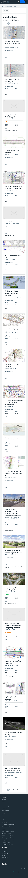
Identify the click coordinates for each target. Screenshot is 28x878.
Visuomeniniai (5, 857)
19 (17, 23)
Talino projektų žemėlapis (7, 844)
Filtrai (6, 10)
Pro (3, 817)
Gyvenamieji (5, 849)
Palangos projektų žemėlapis (8, 838)
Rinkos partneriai (6, 826)
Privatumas (4, 808)
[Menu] (26, 1)
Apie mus (4, 799)
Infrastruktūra (5, 853)
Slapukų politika (5, 810)
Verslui (22, 2)
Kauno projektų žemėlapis (7, 833)
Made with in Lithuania (19, 872)
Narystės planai (5, 804)
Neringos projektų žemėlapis (8, 840)
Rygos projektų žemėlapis (7, 842)
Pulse (3, 819)
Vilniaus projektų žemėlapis (8, 831)
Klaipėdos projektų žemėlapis (8, 836)
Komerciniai (4, 851)
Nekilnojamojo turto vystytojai (8, 824)
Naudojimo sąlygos (6, 806)
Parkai (3, 855)
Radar (3, 815)
